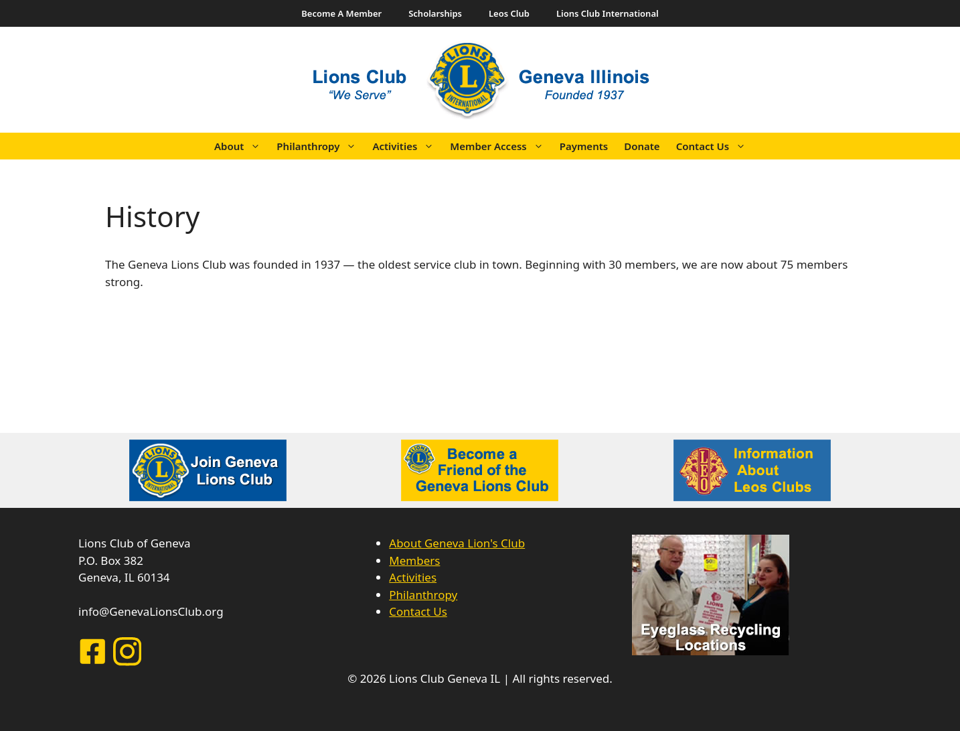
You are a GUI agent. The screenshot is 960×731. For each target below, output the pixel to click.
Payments (584, 146)
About (241, 146)
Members (414, 560)
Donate (641, 146)
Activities (407, 146)
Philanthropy (320, 146)
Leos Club (509, 13)
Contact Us (715, 146)
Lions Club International (607, 13)
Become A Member (341, 13)
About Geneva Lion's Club (457, 543)
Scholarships (435, 13)
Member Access (500, 146)
